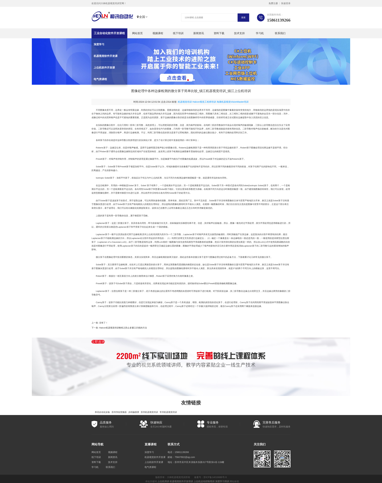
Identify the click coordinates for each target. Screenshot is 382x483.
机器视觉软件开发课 (155, 457)
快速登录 (285, 3)
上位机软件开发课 (154, 462)
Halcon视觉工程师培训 (204, 101)
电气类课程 (150, 467)
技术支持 (239, 33)
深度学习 (149, 452)
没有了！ (103, 323)
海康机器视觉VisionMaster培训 (233, 101)
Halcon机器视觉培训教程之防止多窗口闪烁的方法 (123, 327)
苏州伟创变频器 (119, 412)
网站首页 (137, 33)
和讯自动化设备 (102, 412)
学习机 (260, 33)
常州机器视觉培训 (168, 412)
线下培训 (178, 33)
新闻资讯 (198, 33)
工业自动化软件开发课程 (109, 33)
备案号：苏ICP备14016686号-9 (210, 477)
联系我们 (280, 33)
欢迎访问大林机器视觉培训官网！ (109, 3)
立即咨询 (98, 342)
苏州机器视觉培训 (149, 412)
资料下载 (219, 33)
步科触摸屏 (133, 412)
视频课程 (158, 33)
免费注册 (273, 3)
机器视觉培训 (185, 101)
